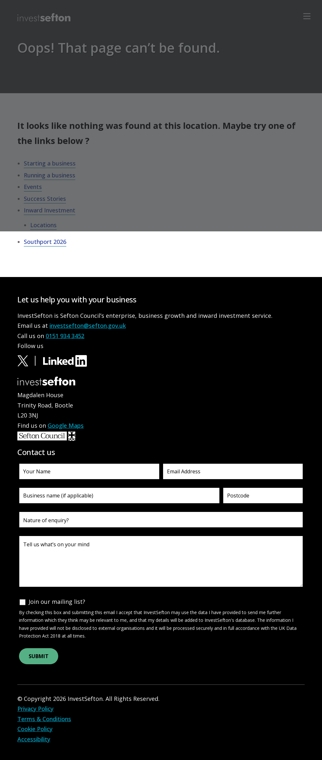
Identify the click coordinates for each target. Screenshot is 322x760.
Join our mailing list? (57, 601)
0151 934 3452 (65, 336)
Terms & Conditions (44, 719)
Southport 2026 (45, 242)
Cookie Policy (34, 729)
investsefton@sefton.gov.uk (88, 325)
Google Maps (66, 425)
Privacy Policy (35, 708)
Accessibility (33, 739)
